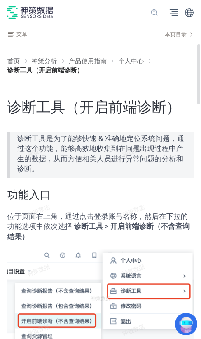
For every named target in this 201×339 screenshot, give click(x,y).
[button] (189, 13)
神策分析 (44, 61)
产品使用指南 (88, 61)
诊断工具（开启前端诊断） (45, 70)
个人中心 (131, 61)
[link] (44, 61)
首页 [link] (13, 61)
